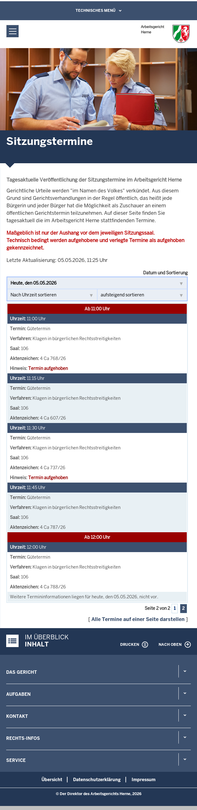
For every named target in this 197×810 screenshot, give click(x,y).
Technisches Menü (96, 10)
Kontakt (17, 716)
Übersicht (52, 779)
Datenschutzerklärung (97, 779)
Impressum (143, 779)
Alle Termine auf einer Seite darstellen (138, 619)
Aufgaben (18, 694)
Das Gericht (21, 672)
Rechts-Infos (23, 738)
